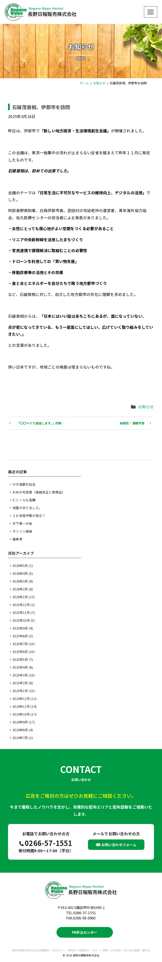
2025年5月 (22, 659)
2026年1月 (23, 597)
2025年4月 (22, 667)
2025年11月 (23, 612)
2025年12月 (23, 604)
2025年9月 (22, 628)
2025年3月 (23, 675)
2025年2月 (22, 683)
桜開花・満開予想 (132, 423)
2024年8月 (22, 730)
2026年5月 (22, 565)
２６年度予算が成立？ (28, 515)
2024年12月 (24, 698)
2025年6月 (23, 651)
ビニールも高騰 (23, 500)
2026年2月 (22, 589)
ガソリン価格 (22, 531)
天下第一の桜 (22, 523)
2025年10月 (23, 620)
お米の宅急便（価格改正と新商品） (38, 492)
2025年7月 (23, 643)
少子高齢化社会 (23, 484)
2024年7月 (22, 737)
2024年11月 (24, 706)
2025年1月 (23, 690)
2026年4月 (22, 573)
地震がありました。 (27, 507)
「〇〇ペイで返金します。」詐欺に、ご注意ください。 (54, 423)
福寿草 (17, 539)
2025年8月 (22, 636)
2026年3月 (22, 581)
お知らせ (146, 406)
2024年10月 (24, 714)
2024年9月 (23, 722)
